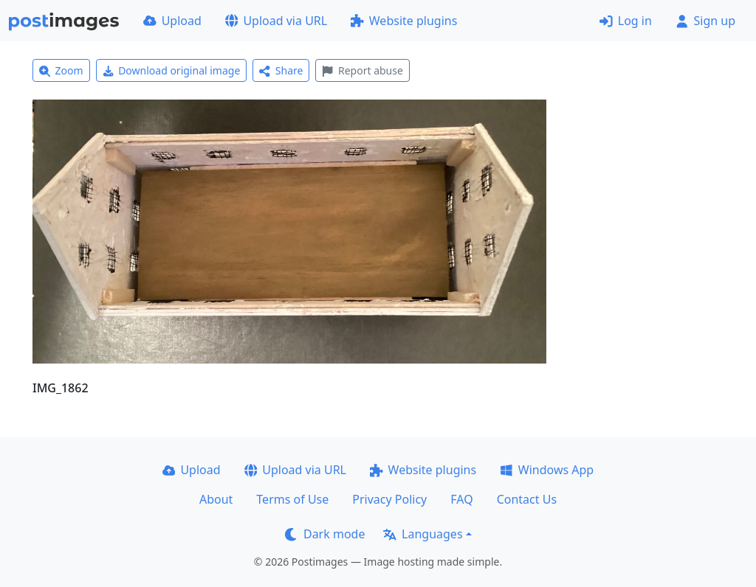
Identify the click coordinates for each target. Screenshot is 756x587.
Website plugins (404, 21)
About (216, 499)
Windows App (547, 470)
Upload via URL (276, 21)
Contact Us (527, 499)
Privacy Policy (389, 499)
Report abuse (362, 70)
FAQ (461, 499)
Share (281, 70)
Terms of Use (292, 499)
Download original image (172, 70)
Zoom (61, 70)
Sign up (705, 21)
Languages (422, 534)
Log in (625, 21)
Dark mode (325, 534)
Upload (172, 21)
